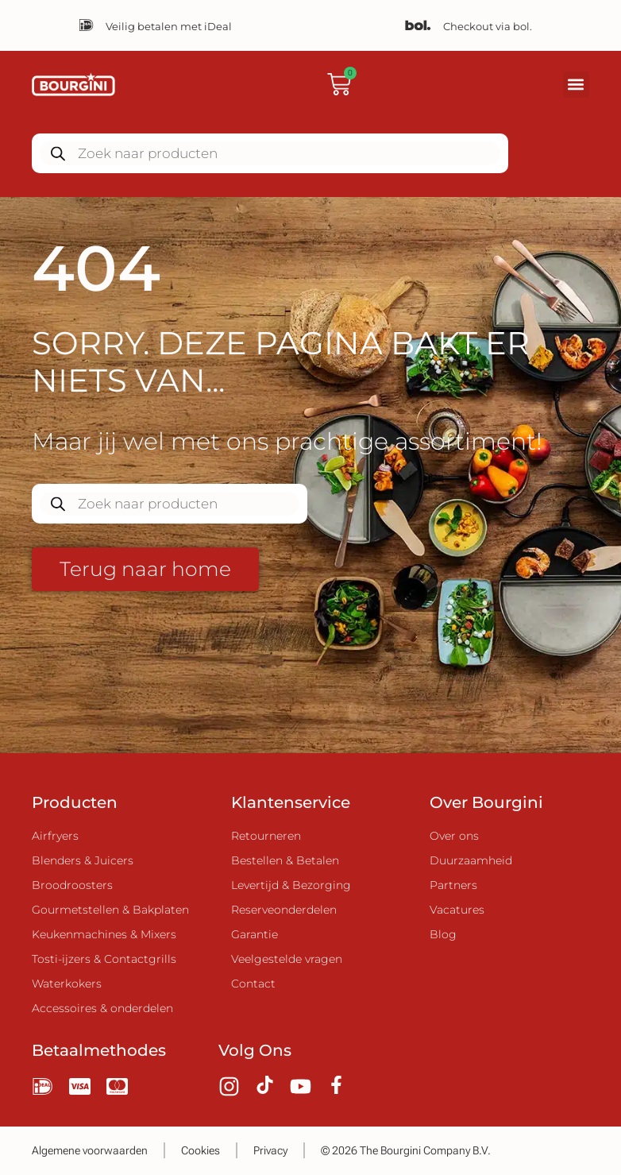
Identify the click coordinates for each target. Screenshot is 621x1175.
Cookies (200, 1150)
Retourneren (266, 836)
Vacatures (457, 910)
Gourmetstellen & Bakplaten (110, 910)
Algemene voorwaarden (90, 1150)
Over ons (454, 836)
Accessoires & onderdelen (102, 1008)
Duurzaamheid (471, 860)
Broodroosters (72, 885)
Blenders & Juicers (82, 860)
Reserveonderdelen (284, 910)
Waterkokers (67, 983)
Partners (453, 885)
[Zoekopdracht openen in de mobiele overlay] (270, 153)
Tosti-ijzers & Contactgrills (104, 959)
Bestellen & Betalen (285, 860)
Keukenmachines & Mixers (104, 934)
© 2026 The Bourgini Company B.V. (406, 1150)
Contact (253, 983)
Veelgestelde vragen (286, 959)
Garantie (254, 934)
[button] (576, 85)
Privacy (270, 1150)
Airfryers (55, 836)
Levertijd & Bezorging (291, 885)
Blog (443, 934)
